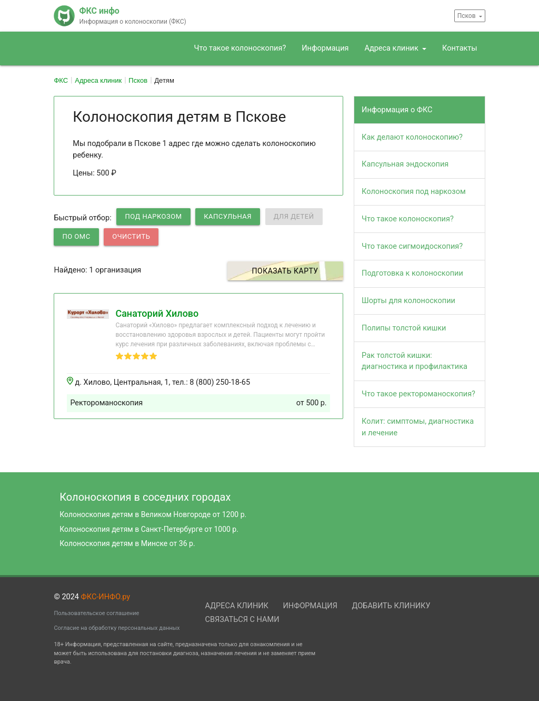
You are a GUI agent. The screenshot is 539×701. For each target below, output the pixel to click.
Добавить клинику (391, 605)
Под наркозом (153, 216)
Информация (325, 48)
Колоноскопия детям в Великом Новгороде (152, 514)
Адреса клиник (392, 48)
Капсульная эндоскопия (405, 164)
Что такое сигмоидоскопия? (412, 246)
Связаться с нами (242, 619)
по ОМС (76, 236)
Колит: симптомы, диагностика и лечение (418, 427)
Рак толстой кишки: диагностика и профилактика (414, 361)
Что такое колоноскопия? (240, 48)
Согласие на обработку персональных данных (116, 628)
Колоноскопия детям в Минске (127, 543)
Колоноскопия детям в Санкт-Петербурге (148, 529)
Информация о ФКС (397, 109)
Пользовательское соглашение (96, 613)
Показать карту (285, 271)
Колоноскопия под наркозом (414, 191)
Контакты (459, 48)
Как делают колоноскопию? (412, 137)
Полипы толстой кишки (404, 328)
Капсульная (228, 216)
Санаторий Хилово (156, 313)
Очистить (131, 236)
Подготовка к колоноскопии (412, 273)
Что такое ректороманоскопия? (418, 394)
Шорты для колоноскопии (408, 300)
